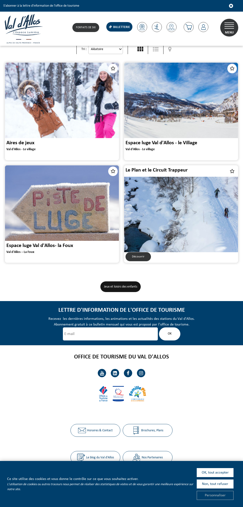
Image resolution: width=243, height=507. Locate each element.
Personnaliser (215, 495)
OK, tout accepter (215, 472)
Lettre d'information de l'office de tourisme (121, 310)
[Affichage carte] (170, 49)
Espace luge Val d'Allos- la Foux (39, 245)
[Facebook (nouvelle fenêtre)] (128, 373)
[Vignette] (140, 49)
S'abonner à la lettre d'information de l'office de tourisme (41, 6)
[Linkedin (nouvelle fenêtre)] (115, 373)
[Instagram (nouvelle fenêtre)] (141, 373)
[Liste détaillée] (156, 49)
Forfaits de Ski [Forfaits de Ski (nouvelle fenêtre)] (86, 27)
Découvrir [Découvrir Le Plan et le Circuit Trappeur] (138, 256)
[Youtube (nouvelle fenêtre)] (102, 373)
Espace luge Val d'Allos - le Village (161, 143)
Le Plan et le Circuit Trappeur (157, 170)
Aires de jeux (20, 143)
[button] (189, 27)
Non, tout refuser (215, 484)
